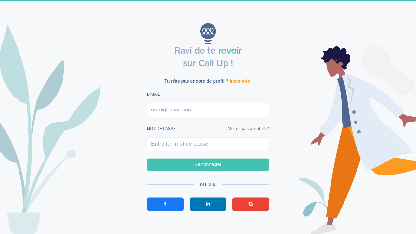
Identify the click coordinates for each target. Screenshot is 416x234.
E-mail (153, 94)
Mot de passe (161, 128)
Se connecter (208, 164)
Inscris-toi (241, 81)
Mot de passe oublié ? (248, 128)
